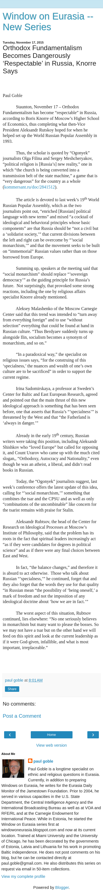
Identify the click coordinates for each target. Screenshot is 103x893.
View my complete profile (23, 876)
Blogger (62, 887)
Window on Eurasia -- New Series (48, 21)
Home (51, 735)
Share (12, 689)
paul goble (43, 761)
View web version (51, 745)
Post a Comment (22, 716)
